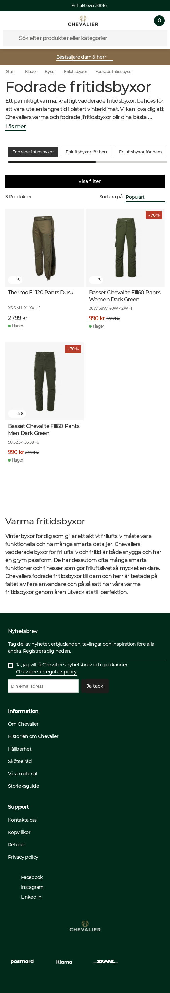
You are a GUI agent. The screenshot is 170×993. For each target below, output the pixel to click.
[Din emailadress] (43, 686)
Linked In (28, 897)
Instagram (29, 887)
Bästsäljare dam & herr (84, 57)
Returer (16, 845)
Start (15, 72)
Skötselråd (20, 761)
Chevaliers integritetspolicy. (46, 672)
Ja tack (95, 686)
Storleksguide (23, 786)
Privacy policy (23, 857)
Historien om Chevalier (33, 736)
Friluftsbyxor (75, 71)
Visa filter (85, 181)
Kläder (31, 71)
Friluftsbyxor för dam (140, 152)
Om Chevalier (23, 724)
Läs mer (15, 127)
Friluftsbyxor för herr (86, 152)
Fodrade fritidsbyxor (114, 71)
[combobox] (145, 197)
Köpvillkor (19, 832)
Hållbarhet (19, 749)
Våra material (22, 774)
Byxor (50, 71)
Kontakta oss (22, 820)
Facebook (28, 877)
